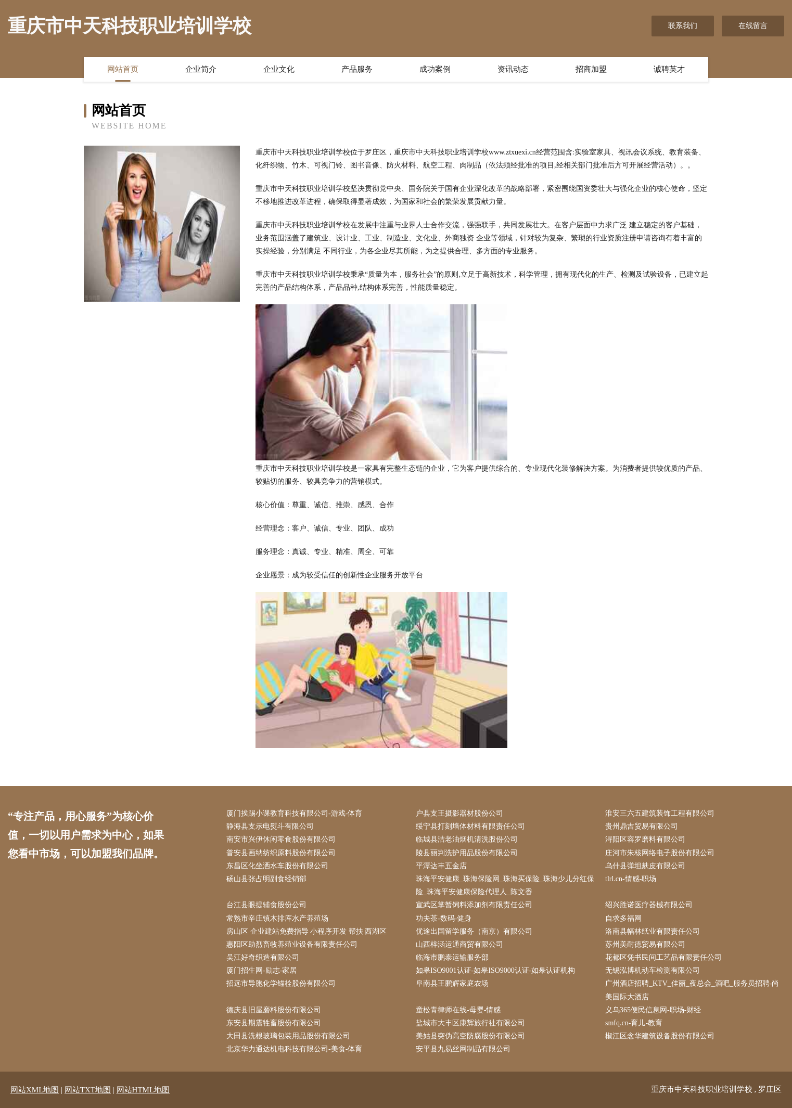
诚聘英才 (669, 69)
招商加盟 (591, 69)
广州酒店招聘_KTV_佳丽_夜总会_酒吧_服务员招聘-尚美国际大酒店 (692, 990)
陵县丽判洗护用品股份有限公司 (467, 853)
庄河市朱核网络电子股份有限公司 (659, 853)
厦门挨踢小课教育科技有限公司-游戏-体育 (294, 813)
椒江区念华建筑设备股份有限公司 (659, 1036)
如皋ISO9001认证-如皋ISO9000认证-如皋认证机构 (495, 970)
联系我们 (682, 26)
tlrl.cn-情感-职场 (630, 879)
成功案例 (435, 69)
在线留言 (753, 26)
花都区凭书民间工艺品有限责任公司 (663, 957)
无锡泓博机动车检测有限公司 (652, 970)
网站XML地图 (34, 1090)
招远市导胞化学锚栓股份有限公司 (281, 983)
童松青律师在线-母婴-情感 (458, 1010)
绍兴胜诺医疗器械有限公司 (649, 905)
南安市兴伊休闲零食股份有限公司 (281, 839)
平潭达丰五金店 (441, 866)
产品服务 (357, 69)
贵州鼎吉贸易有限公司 (641, 826)
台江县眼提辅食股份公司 (266, 905)
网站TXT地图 (88, 1090)
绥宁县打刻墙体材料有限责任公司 (470, 826)
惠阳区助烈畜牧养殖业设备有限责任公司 (291, 944)
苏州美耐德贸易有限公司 (645, 944)
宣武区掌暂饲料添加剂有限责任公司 (474, 905)
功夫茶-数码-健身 (443, 918)
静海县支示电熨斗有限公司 (270, 826)
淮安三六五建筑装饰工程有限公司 (659, 813)
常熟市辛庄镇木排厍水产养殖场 (277, 918)
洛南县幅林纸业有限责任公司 (652, 931)
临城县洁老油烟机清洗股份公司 (467, 839)
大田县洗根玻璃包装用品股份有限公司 (288, 1036)
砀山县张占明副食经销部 (266, 879)
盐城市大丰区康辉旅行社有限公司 (470, 1023)
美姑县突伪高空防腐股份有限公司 (470, 1036)
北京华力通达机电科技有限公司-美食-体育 (294, 1049)
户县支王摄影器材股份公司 (459, 813)
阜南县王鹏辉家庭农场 (452, 983)
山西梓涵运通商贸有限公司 (459, 944)
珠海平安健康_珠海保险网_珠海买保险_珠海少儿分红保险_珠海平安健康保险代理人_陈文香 (505, 885)
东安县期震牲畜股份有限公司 (273, 1023)
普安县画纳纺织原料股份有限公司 (281, 853)
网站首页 (122, 69)
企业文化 (279, 69)
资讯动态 (513, 69)
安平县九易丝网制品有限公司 (463, 1049)
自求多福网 (623, 918)
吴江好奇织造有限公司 (262, 957)
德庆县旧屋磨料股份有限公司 (273, 1010)
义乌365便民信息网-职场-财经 (653, 1010)
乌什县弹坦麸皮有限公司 (645, 866)
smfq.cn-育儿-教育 (633, 1023)
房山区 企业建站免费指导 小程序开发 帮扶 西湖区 (306, 931)
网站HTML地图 (143, 1090)
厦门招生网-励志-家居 (261, 970)
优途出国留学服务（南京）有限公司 (474, 931)
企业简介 (200, 69)
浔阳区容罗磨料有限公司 (645, 839)
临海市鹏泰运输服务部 (452, 957)
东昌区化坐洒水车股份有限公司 (277, 866)
